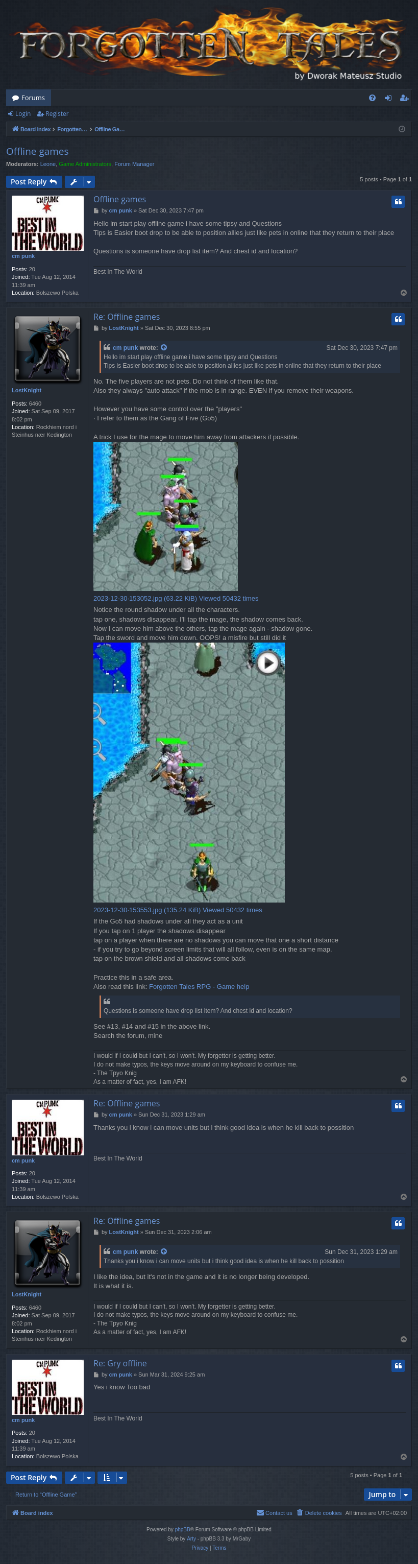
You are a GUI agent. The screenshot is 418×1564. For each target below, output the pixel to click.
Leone (48, 164)
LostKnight (26, 390)
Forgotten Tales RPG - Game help (199, 986)
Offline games (37, 151)
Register (56, 113)
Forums (33, 97)
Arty (191, 1539)
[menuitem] (372, 97)
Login (23, 113)
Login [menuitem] (390, 99)
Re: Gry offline (120, 1363)
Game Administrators (85, 164)
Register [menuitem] (406, 99)
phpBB (182, 1529)
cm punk (23, 256)
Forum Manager (134, 164)
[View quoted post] (164, 348)
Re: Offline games (126, 317)
